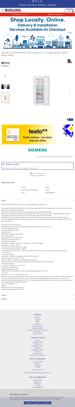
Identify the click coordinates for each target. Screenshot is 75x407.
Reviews (3, 299)
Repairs (37, 340)
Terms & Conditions (37, 326)
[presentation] (37, 201)
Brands (37, 321)
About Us (37, 317)
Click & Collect (37, 344)
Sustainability (37, 353)
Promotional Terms (37, 328)
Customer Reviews (57, 14)
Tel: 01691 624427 (37, 370)
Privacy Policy (37, 325)
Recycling (37, 348)
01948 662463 (52, 5)
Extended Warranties (37, 349)
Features (4, 295)
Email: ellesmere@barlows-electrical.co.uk (38, 372)
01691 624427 (32, 5)
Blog (37, 323)
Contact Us (37, 351)
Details (3, 201)
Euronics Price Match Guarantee (38, 330)
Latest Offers (38, 332)
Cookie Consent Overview (37, 355)
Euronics (37, 319)
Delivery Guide (37, 342)
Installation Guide (37, 346)
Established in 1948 (22, 14)
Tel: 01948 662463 (37, 387)
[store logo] (13, 10)
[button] (14, 91)
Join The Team (37, 334)
